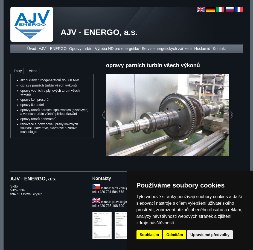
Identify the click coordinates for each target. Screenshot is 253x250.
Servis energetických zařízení (167, 48)
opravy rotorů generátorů (39, 119)
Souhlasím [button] (149, 235)
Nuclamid (202, 48)
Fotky (18, 71)
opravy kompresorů (35, 100)
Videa (33, 71)
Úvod (31, 48)
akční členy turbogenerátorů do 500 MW (50, 80)
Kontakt (219, 48)
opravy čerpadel (32, 105)
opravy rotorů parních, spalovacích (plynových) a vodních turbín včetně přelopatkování (55, 112)
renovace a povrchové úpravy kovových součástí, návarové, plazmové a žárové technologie (49, 128)
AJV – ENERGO (52, 48)
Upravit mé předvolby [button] (209, 235)
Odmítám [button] (174, 235)
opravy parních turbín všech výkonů (49, 85)
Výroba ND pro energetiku (117, 48)
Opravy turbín (80, 48)
